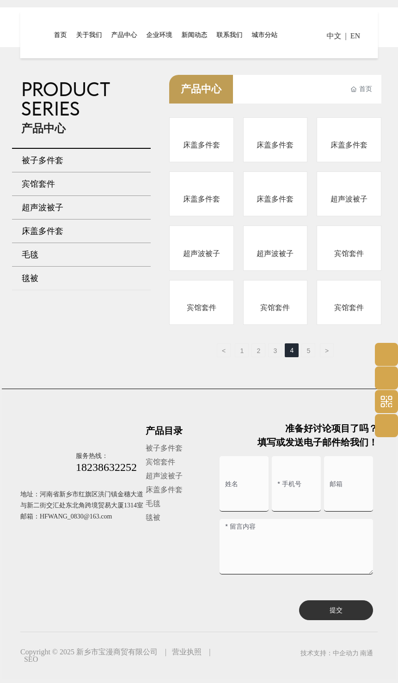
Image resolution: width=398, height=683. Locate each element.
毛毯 (153, 503)
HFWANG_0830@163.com (76, 516)
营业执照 (187, 652)
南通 (366, 653)
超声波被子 (349, 199)
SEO (31, 659)
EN (355, 36)
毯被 (153, 517)
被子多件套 (164, 448)
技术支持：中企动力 (329, 653)
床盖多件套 (201, 145)
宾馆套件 (349, 253)
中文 (334, 36)
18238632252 (106, 467)
